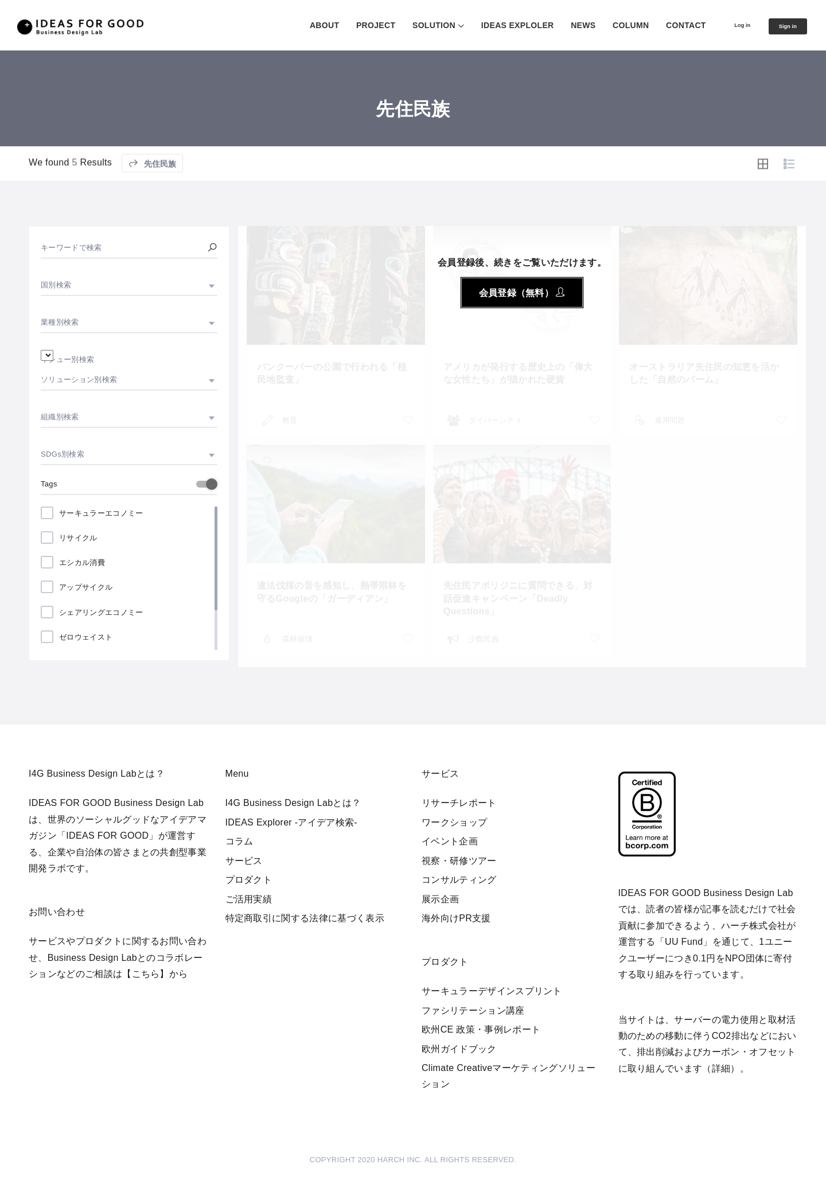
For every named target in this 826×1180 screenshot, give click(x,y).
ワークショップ (454, 822)
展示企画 (440, 899)
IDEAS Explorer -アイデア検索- (291, 822)
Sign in (782, 25)
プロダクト (248, 880)
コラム (239, 841)
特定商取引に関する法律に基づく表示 (304, 918)
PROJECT (352, 25)
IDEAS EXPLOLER (494, 25)
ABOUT (301, 25)
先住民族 (152, 190)
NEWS (560, 25)
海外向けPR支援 (456, 918)
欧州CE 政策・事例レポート (481, 1029)
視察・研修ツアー (459, 861)
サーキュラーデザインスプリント (492, 991)
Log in (725, 24)
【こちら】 (145, 974)
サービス (244, 861)
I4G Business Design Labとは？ (293, 803)
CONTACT (663, 25)
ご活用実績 (248, 899)
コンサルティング (459, 880)
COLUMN (608, 25)
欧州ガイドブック (459, 1049)
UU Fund (684, 942)
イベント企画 (450, 841)
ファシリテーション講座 (473, 1010)
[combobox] (129, 285)
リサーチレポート (459, 803)
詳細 (721, 1068)
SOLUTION (411, 25)
